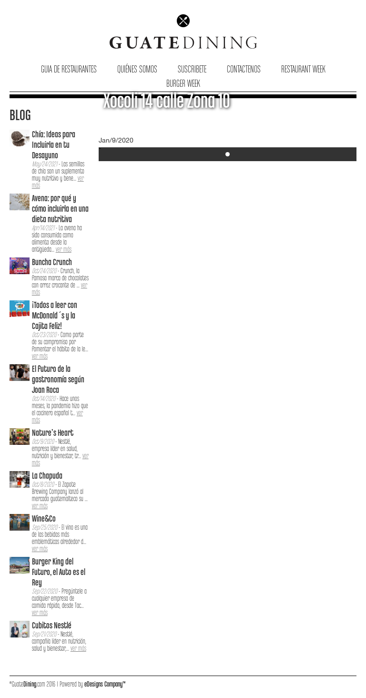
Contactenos (244, 70)
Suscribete (192, 70)
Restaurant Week (303, 70)
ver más (63, 249)
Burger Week (183, 84)
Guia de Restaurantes (69, 70)
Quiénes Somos (137, 70)
